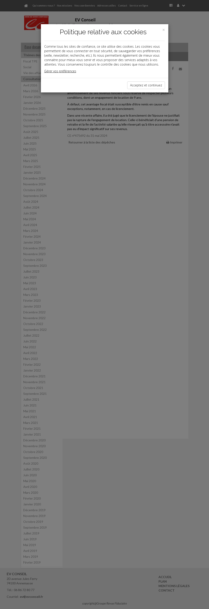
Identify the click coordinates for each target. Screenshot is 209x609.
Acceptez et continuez (146, 85)
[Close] (163, 30)
